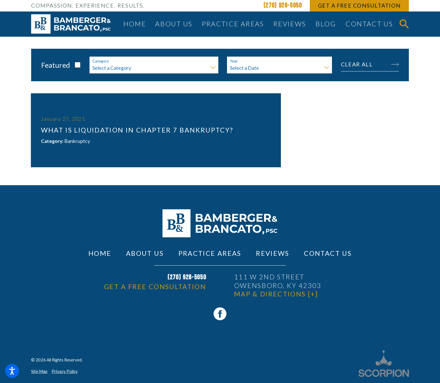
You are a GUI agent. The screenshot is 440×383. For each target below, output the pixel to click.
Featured (55, 65)
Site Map (39, 371)
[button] (12, 371)
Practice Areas (209, 253)
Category (100, 61)
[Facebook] (220, 313)
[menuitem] (134, 24)
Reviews (272, 253)
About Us (145, 253)
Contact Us (328, 253)
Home (99, 253)
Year (234, 61)
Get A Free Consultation (359, 5)
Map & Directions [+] (276, 294)
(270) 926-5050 (282, 6)
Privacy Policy (65, 371)
